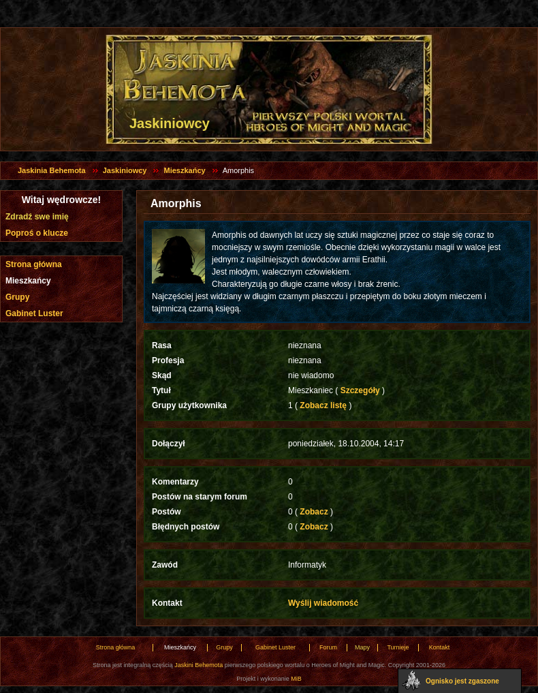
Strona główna (33, 264)
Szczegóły (360, 390)
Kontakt (439, 647)
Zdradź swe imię (37, 216)
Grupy (17, 297)
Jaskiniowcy (125, 170)
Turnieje (398, 647)
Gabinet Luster (34, 313)
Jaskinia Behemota (52, 170)
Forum (328, 647)
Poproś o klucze (36, 233)
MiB (296, 678)
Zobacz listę (323, 405)
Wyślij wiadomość (323, 603)
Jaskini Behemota (198, 665)
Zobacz (314, 512)
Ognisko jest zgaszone (462, 681)
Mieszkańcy (184, 170)
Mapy (362, 647)
